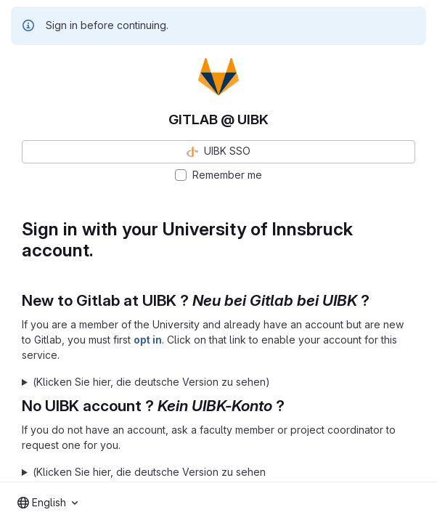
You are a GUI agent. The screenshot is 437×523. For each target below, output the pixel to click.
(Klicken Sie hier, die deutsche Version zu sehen (149, 472)
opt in (148, 339)
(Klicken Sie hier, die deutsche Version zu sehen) (151, 382)
